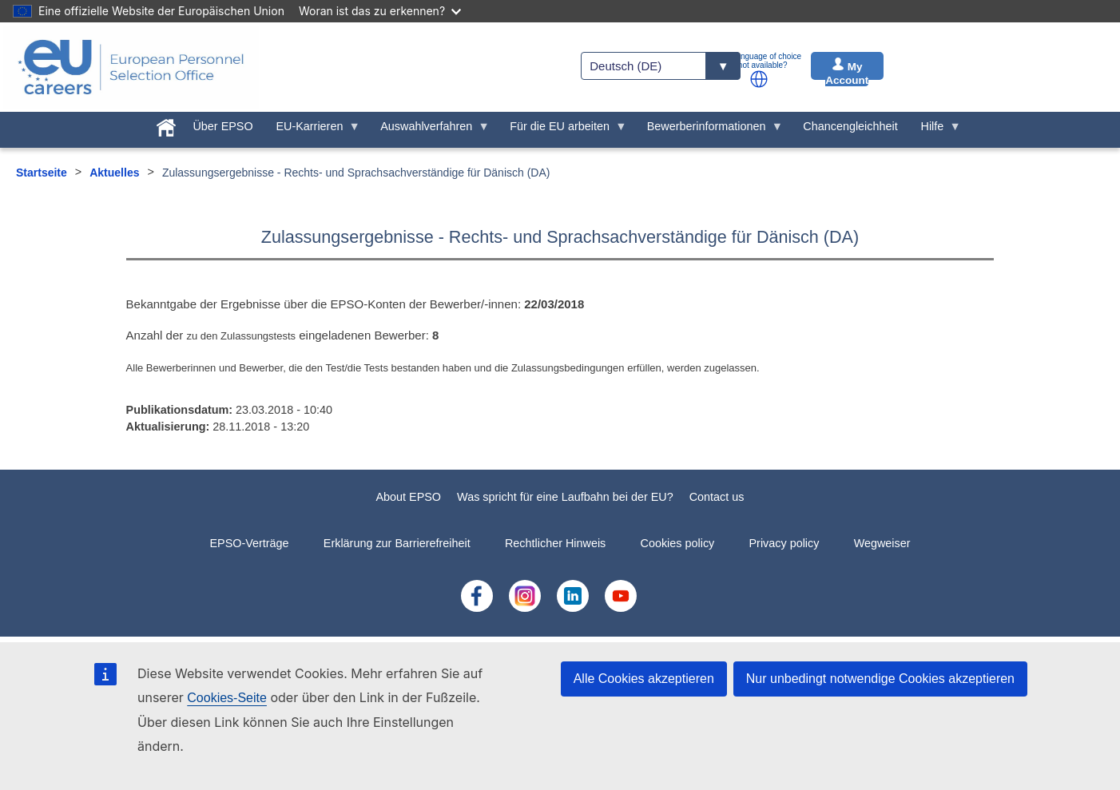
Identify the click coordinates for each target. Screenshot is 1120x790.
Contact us (717, 496)
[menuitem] (165, 124)
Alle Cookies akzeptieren (644, 678)
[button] (759, 79)
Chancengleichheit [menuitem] (850, 126)
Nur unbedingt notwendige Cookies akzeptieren (880, 678)
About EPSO (408, 496)
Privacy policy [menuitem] (784, 543)
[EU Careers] (131, 67)
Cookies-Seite (227, 698)
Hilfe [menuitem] (935, 130)
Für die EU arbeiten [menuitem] (562, 130)
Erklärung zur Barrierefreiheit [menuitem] (397, 543)
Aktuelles (114, 172)
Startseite (41, 172)
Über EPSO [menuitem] (222, 126)
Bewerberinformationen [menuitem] (709, 130)
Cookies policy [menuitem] (678, 543)
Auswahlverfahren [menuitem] (429, 130)
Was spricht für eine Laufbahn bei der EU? (565, 496)
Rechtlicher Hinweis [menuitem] (555, 543)
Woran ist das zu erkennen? (380, 11)
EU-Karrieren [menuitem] (312, 130)
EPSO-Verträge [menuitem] (248, 543)
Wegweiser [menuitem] (882, 543)
